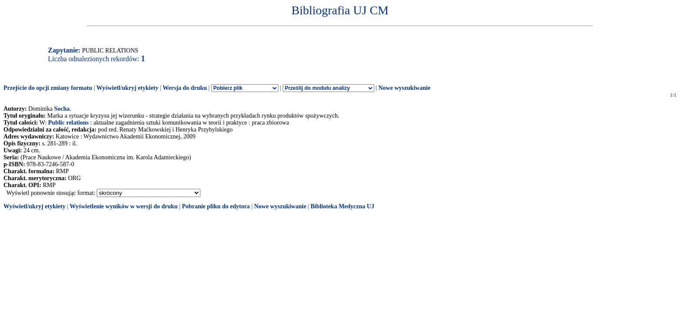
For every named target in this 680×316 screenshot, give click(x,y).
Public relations (68, 122)
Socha (62, 108)
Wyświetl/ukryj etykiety (127, 88)
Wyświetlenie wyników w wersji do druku (124, 206)
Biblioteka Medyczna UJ (342, 206)
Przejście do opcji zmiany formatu (47, 88)
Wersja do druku (185, 88)
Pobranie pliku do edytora (216, 206)
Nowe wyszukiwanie (404, 88)
